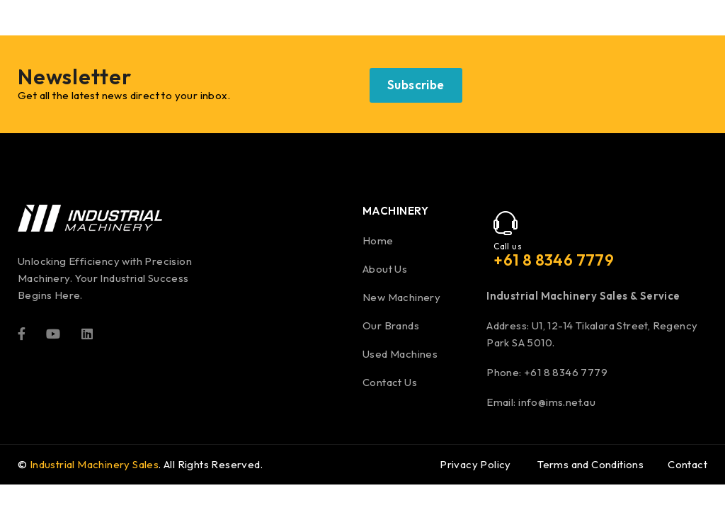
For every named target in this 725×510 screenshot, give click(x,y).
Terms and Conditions (590, 464)
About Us (384, 269)
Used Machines (400, 354)
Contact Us (389, 382)
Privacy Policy (475, 464)
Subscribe (416, 84)
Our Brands (390, 325)
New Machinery (401, 297)
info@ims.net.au (556, 402)
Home (378, 240)
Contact (687, 464)
